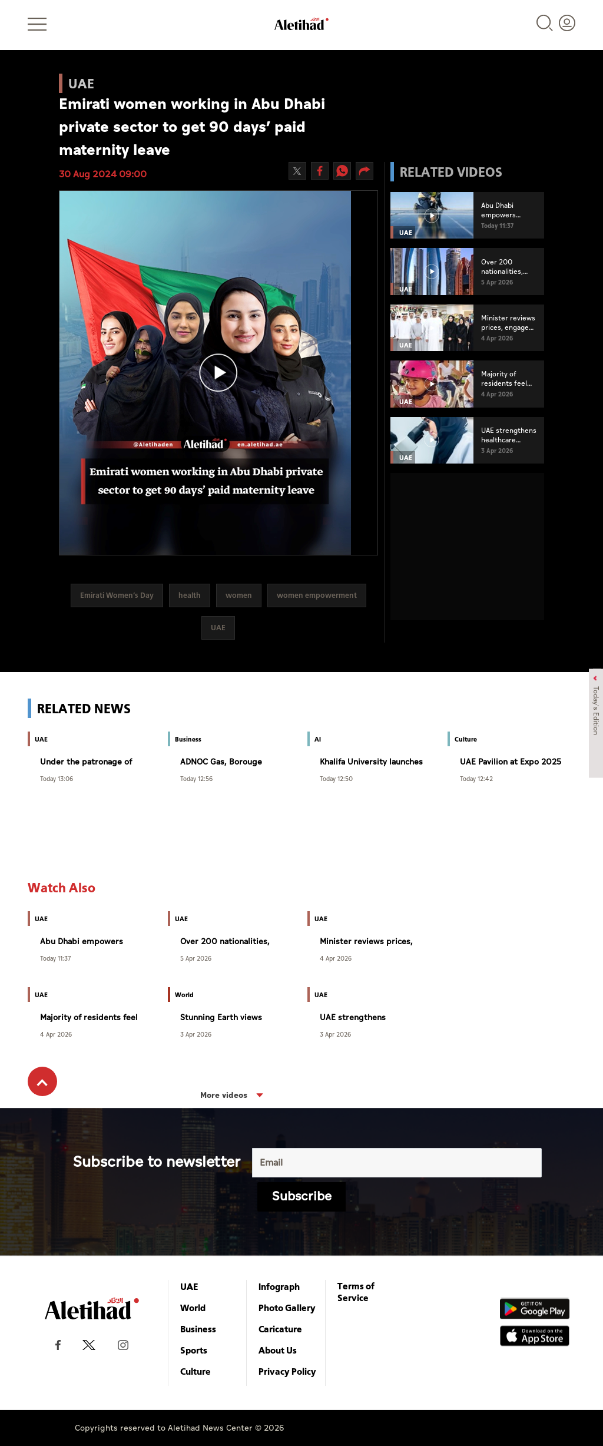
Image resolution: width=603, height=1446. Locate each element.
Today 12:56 (196, 778)
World (193, 1307)
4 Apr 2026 (336, 958)
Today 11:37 (55, 958)
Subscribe (302, 1196)
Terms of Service (356, 1291)
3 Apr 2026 (195, 1034)
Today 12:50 (336, 778)
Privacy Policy (287, 1371)
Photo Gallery (287, 1307)
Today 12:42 (476, 778)
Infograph (279, 1286)
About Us (278, 1350)
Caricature (280, 1329)
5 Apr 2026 (195, 958)
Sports (193, 1350)
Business (198, 1329)
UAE (189, 1286)
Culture (195, 1371)
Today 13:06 (56, 778)
